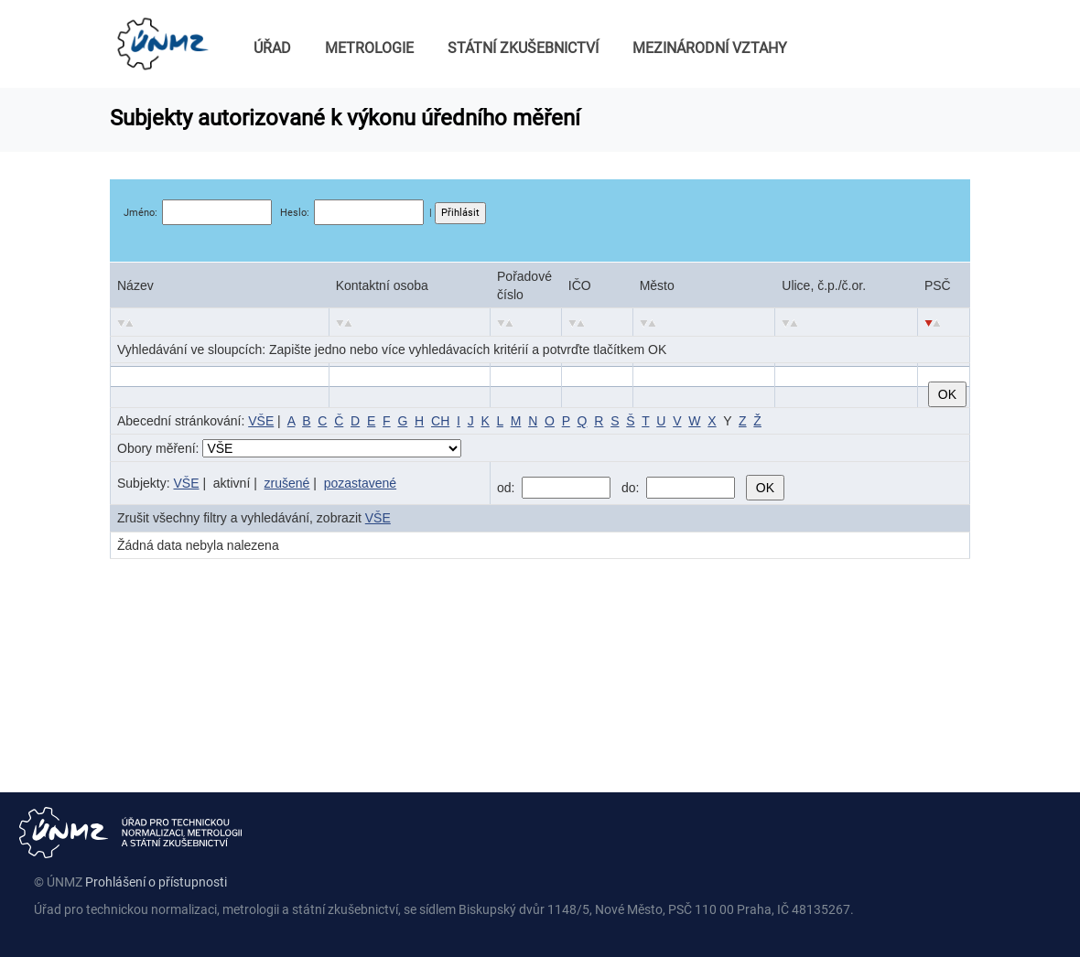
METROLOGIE (369, 48)
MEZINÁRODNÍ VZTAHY (709, 48)
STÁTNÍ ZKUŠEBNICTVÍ (523, 48)
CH (440, 421)
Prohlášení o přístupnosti (156, 882)
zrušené (287, 483)
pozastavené (360, 483)
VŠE (261, 421)
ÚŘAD (272, 48)
